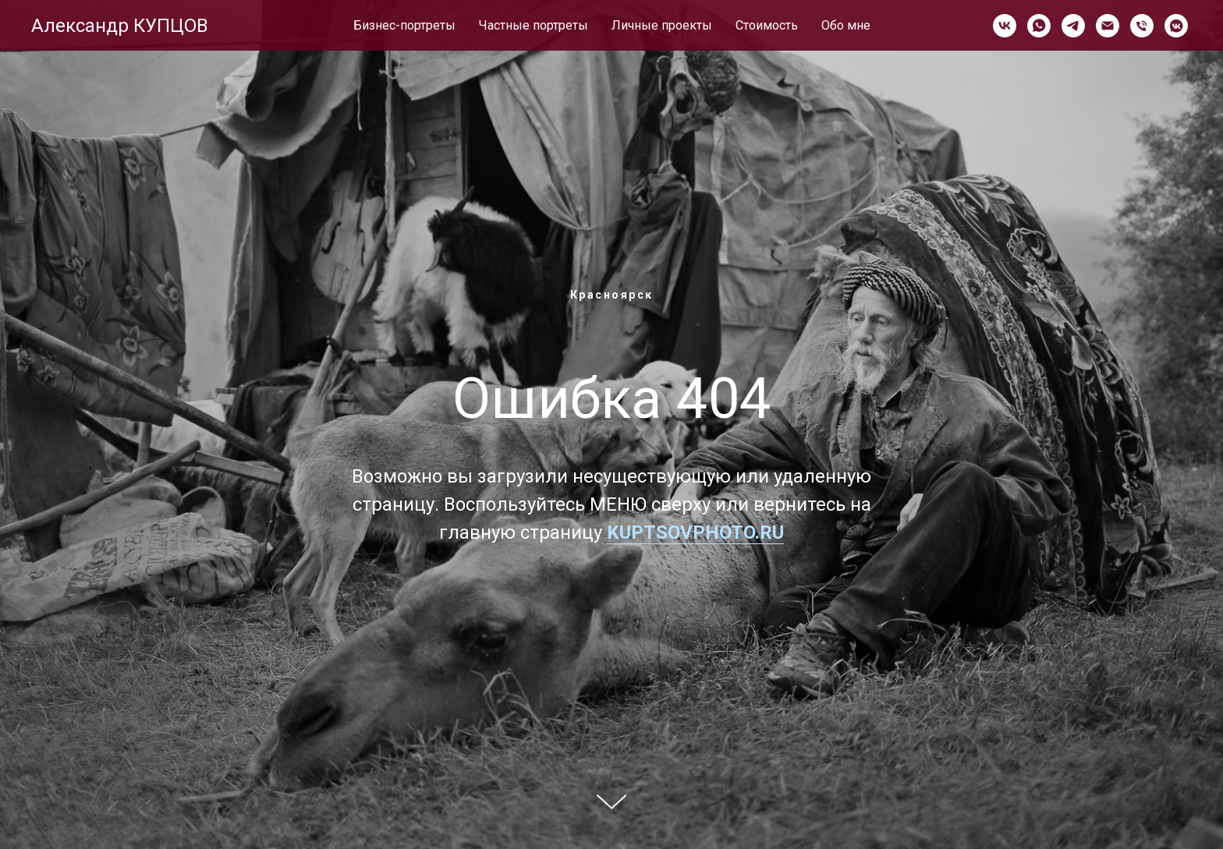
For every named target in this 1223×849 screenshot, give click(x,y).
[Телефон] (1142, 25)
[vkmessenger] (1176, 25)
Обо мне (845, 25)
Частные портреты (533, 25)
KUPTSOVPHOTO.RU (695, 532)
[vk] (1004, 25)
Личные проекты (662, 25)
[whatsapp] (1039, 25)
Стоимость (767, 25)
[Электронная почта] (1107, 25)
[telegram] (1073, 25)
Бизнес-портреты (404, 25)
